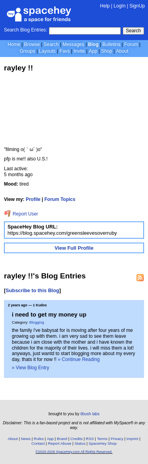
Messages (73, 44)
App (93, 51)
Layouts (47, 51)
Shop (106, 51)
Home (13, 44)
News (26, 438)
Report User (21, 214)
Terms (102, 438)
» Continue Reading (79, 359)
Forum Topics (60, 199)
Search (133, 30)
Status (80, 443)
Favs (65, 51)
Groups (27, 51)
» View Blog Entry (30, 367)
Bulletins (111, 44)
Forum (131, 44)
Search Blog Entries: (25, 30)
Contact (38, 443)
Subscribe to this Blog (32, 290)
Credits (76, 438)
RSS (90, 438)
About (122, 51)
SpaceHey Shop (103, 443)
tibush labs (90, 414)
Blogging (36, 322)
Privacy (117, 438)
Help (105, 6)
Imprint (132, 438)
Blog (93, 44)
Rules (39, 438)
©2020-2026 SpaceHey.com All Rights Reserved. (74, 452)
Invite (79, 51)
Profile (33, 199)
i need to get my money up (49, 314)
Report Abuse (59, 443)
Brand (62, 438)
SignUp (137, 6)
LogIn (120, 6)
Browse (32, 44)
